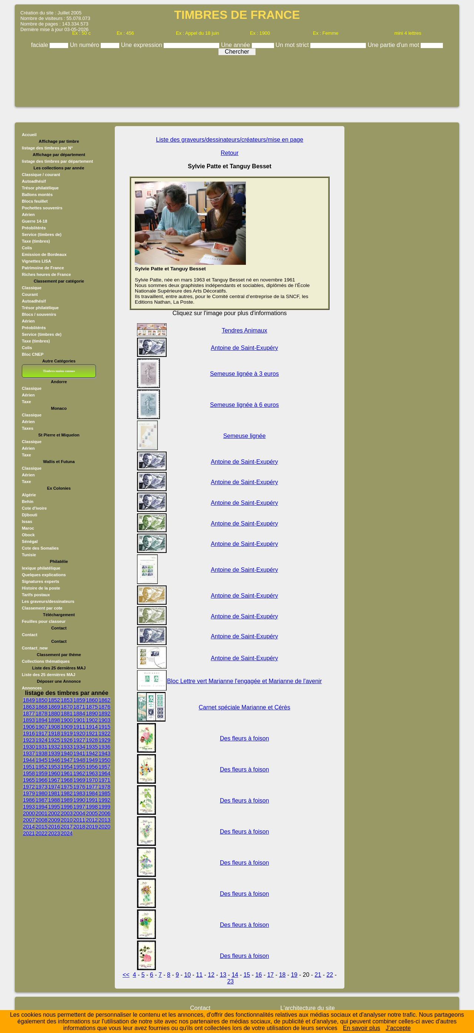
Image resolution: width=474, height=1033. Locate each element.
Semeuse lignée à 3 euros (244, 374)
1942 (92, 753)
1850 (41, 700)
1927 (79, 740)
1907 (41, 727)
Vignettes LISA (36, 261)
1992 (104, 800)
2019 (92, 827)
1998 (92, 807)
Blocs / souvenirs (39, 314)
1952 (41, 767)
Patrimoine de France (43, 268)
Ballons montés (37, 194)
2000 (29, 813)
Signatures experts (40, 581)
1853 (67, 700)
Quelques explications (44, 575)
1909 (67, 727)
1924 (41, 740)
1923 (29, 740)
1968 (67, 780)
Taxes (27, 428)
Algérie (29, 495)
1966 (41, 780)
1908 (54, 727)
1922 (104, 733)
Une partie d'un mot (394, 45)
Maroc (28, 528)
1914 (92, 727)
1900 (67, 720)
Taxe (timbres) (36, 241)
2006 (104, 813)
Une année (236, 45)
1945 (41, 760)
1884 (79, 713)
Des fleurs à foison (244, 738)
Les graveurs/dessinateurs (48, 601)
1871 (79, 707)
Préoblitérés (34, 228)
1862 (104, 700)
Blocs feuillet (35, 201)
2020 (104, 827)
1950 (104, 760)
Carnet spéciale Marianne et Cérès (244, 707)
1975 (67, 787)
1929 (104, 740)
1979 (29, 793)
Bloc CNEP (32, 354)
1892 (104, 713)
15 (246, 975)
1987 (41, 800)
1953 (54, 767)
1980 (41, 793)
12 (211, 975)
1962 (79, 773)
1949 (92, 760)
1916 (29, 733)
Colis (27, 248)
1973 (41, 787)
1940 (67, 753)
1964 (104, 773)
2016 (54, 827)
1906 (29, 727)
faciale (40, 45)
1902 (92, 720)
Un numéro (85, 45)
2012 (92, 820)
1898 (54, 720)
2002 (54, 813)
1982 (67, 793)
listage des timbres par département (57, 161)
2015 (41, 827)
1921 (92, 733)
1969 (79, 780)
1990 (79, 800)
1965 (29, 780)
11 (199, 975)
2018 (79, 827)
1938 (41, 753)
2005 (92, 813)
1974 (54, 787)
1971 (104, 780)
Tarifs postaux (36, 595)
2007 (29, 820)
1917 (41, 733)
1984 (92, 793)
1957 (104, 767)
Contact (29, 634)
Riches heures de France (46, 274)
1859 (79, 700)
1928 (92, 740)
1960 (54, 773)
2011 (79, 820)
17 (270, 975)
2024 (67, 833)
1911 (79, 727)
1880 (54, 713)
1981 (54, 793)
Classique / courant (41, 174)
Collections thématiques (46, 661)
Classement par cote (42, 608)
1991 (92, 800)
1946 (54, 760)
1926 (67, 740)
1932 (54, 747)
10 (187, 975)
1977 (92, 787)
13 (223, 975)
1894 (41, 720)
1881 (67, 713)
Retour (229, 153)
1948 (79, 760)
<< (126, 975)
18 (282, 975)
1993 (29, 807)
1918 (54, 733)
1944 (29, 760)
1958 (29, 773)
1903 (104, 720)
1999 (104, 807)
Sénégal (30, 541)
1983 (79, 793)
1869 (54, 707)
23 (230, 981)
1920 (79, 733)
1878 (41, 713)
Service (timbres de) (41, 234)
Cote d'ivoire (34, 508)
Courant (30, 294)
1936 (104, 747)
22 (330, 975)
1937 (29, 753)
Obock (28, 535)
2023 (54, 833)
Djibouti (29, 515)
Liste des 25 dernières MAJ (48, 674)
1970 (92, 780)
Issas (27, 521)
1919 (67, 733)
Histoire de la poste (41, 588)
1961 (67, 773)
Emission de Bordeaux (44, 254)
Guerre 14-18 (34, 221)
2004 (79, 813)
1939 (54, 753)
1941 (79, 753)
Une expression (142, 45)
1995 (54, 807)
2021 (29, 833)
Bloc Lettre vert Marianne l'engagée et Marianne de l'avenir (244, 681)
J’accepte (398, 1028)
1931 (41, 747)
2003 (67, 813)
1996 (67, 807)
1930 (29, 747)
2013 (104, 820)
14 (234, 975)
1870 (67, 707)
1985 (104, 793)
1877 (29, 713)
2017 (67, 827)
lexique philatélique (41, 568)
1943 (104, 753)
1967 (54, 780)
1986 (29, 800)
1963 (92, 773)
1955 (79, 767)
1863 (29, 707)
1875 (92, 707)
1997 (79, 807)
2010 (67, 820)
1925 (54, 740)
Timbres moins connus (59, 371)
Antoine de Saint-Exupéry (244, 348)
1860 (92, 700)
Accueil (29, 134)
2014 (29, 827)
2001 (41, 813)
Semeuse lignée (244, 436)
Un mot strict (293, 45)
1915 (104, 727)
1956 (92, 767)
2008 (41, 820)
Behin (27, 501)
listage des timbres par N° (47, 148)
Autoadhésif (34, 181)
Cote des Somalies (40, 548)
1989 (67, 800)
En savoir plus (361, 1028)
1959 (41, 773)
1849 (29, 700)
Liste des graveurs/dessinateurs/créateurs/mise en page (229, 139)
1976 (79, 787)
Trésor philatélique (40, 188)
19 (294, 975)
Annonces (32, 688)
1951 (29, 767)
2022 (41, 833)
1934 (79, 747)
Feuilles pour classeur (44, 621)
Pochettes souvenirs (42, 208)
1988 (54, 800)
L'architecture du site (307, 1008)
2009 (54, 820)
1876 (104, 707)
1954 (67, 767)
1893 (29, 720)
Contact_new (35, 648)
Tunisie (29, 555)
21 (318, 975)
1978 (104, 787)
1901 (79, 720)
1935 (92, 747)
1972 (29, 787)
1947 (67, 760)
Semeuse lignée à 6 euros (244, 405)
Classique (31, 288)
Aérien (28, 214)
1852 (54, 700)
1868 (41, 707)
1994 (41, 807)
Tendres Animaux (244, 330)
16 (258, 975)
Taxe (26, 401)
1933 (67, 747)
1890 (92, 713)
